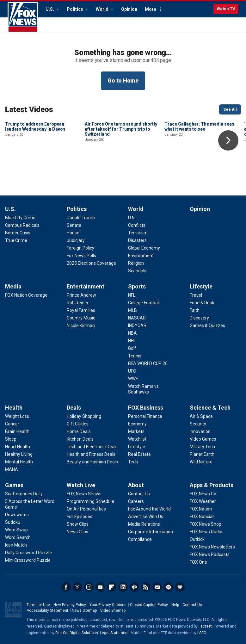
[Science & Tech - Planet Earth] (202, 454)
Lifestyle (201, 286)
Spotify (168, 587)
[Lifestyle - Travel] (196, 295)
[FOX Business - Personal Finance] (145, 416)
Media (13, 286)
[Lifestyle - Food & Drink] (202, 302)
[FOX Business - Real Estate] (139, 454)
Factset (205, 626)
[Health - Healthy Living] (19, 454)
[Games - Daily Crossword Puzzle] (28, 552)
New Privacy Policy (69, 605)
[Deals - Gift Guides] (78, 423)
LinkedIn (123, 587)
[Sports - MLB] (132, 310)
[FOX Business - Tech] (133, 461)
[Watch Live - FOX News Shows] (84, 493)
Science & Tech (210, 407)
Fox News (23, 17)
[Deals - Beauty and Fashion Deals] (92, 461)
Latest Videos (29, 109)
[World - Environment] (141, 255)
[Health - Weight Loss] (17, 416)
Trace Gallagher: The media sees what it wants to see (199, 169)
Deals (74, 407)
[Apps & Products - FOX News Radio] (206, 531)
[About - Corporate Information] (150, 531)
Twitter (77, 587)
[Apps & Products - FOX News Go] (203, 493)
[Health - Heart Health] (17, 446)
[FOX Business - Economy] (137, 423)
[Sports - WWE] (133, 378)
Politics (75, 9)
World (102, 9)
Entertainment (85, 286)
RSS (146, 587)
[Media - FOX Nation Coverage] (26, 295)
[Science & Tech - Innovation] (200, 431)
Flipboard (111, 587)
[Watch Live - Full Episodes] (79, 516)
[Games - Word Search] (18, 537)
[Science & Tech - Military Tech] (202, 446)
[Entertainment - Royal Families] (81, 310)
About (136, 485)
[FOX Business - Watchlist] (137, 439)
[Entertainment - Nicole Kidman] (81, 325)
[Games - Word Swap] (16, 529)
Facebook (66, 587)
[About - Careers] (136, 501)
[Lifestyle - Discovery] (199, 317)
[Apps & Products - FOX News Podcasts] (210, 554)
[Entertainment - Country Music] (81, 317)
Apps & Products (211, 485)
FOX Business (145, 407)
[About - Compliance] (140, 539)
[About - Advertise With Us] (145, 516)
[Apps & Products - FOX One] (198, 562)
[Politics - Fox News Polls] (81, 255)
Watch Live (81, 485)
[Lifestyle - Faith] (195, 310)
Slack (134, 587)
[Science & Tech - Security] (198, 423)
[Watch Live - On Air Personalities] (86, 508)
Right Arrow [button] (228, 140)
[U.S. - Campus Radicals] (22, 225)
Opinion (129, 9)
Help (175, 605)
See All (230, 109)
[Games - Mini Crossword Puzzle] (28, 560)
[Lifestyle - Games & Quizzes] (207, 325)
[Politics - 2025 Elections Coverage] (91, 263)
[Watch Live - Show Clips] (78, 524)
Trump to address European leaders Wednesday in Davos (35, 169)
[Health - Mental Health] (19, 461)
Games (14, 485)
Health (13, 407)
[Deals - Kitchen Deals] (80, 439)
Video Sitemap (113, 610)
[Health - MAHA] (11, 469)
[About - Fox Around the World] (149, 508)
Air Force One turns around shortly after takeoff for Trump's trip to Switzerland (121, 171)
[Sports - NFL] (131, 295)
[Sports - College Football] (144, 302)
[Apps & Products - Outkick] (197, 539)
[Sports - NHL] (132, 340)
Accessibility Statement (47, 610)
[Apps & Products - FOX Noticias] (202, 516)
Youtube (100, 587)
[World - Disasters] (137, 240)
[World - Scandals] (137, 270)
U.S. (50, 9)
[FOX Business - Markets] (136, 431)
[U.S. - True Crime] (16, 240)
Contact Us (192, 605)
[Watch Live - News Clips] (77, 531)
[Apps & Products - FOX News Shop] (205, 524)
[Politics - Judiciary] (76, 240)
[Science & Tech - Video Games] (203, 439)
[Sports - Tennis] (134, 355)
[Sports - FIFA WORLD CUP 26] (148, 363)
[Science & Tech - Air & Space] (201, 416)
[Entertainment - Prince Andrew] (81, 295)
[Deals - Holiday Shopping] (84, 416)
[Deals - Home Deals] (79, 431)
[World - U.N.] (132, 217)
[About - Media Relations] (144, 524)
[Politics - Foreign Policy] (80, 248)
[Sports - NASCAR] (137, 317)
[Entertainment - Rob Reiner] (78, 302)
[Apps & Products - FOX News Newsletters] (212, 546)
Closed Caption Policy (149, 605)
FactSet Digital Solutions (76, 633)
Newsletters (157, 587)
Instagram (89, 587)
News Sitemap (84, 610)
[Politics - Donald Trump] (81, 217)
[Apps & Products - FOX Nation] (201, 508)
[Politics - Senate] (74, 225)
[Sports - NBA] (132, 333)
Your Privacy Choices (107, 605)
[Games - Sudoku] (12, 522)
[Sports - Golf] (132, 348)
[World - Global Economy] (144, 248)
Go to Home (123, 80)
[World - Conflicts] (136, 225)
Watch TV (226, 8)
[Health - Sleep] (10, 439)
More (150, 9)
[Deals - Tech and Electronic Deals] (92, 446)
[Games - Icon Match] (16, 545)
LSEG (201, 633)
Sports (137, 286)
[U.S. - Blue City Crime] (20, 217)
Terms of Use (38, 605)
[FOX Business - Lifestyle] (136, 446)
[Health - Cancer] (12, 423)
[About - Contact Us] (139, 493)
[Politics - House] (73, 232)
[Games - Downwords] (17, 514)
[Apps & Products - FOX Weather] (203, 501)
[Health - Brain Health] (17, 431)
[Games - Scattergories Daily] (24, 493)
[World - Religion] (136, 263)
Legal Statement (114, 633)
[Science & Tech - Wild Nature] (201, 461)
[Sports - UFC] (132, 371)
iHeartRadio (180, 587)
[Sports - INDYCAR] (137, 325)
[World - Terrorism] (138, 232)
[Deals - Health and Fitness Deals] (91, 454)
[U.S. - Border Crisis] (17, 232)
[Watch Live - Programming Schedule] (90, 501)
